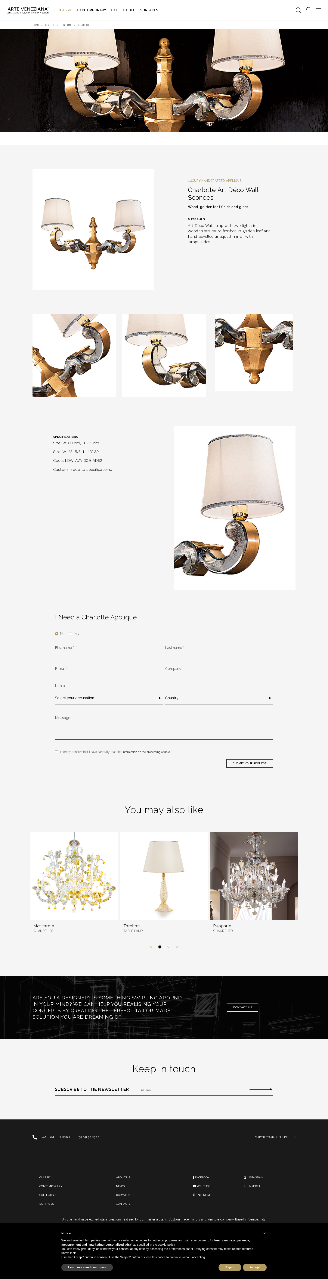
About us (123, 1185)
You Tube (203, 1194)
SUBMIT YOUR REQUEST (247, 769)
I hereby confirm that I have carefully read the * (117, 757)
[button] (151, 954)
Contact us (242, 1014)
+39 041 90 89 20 (90, 1144)
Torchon (132, 932)
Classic (65, 10)
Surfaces (150, 10)
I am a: (60, 688)
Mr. (62, 634)
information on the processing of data (147, 757)
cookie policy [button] (166, 1244)
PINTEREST (202, 1204)
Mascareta (44, 932)
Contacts (124, 1214)
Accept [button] (255, 1267)
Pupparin (223, 932)
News (120, 1194)
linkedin (252, 1194)
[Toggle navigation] (298, 10)
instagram (254, 1185)
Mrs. (77, 634)
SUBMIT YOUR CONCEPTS (273, 1144)
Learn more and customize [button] (87, 1267)
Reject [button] (229, 1267)
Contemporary (92, 10)
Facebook (202, 1185)
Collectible (124, 10)
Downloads (126, 1204)
